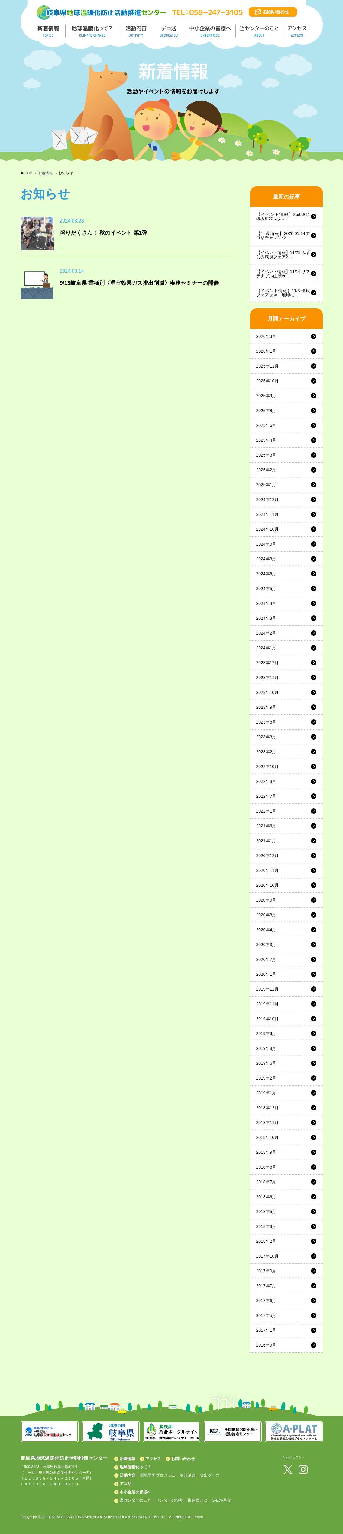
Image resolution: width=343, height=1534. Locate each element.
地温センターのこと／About (260, 31)
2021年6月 (266, 825)
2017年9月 (266, 1270)
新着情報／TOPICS (49, 31)
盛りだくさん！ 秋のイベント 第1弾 (103, 233)
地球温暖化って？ (135, 1467)
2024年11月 (267, 514)
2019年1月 (266, 1092)
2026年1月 (266, 351)
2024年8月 (266, 558)
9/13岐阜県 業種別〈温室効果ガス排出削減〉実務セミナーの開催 (139, 283)
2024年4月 (266, 603)
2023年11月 (267, 677)
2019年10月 (267, 1018)
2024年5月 (266, 588)
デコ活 (170, 31)
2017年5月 (266, 1315)
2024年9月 (266, 544)
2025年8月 (266, 410)
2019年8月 (266, 1048)
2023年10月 (267, 692)
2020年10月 (267, 885)
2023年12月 (267, 662)
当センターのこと (135, 1500)
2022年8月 (266, 781)
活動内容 (127, 1475)
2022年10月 (267, 766)
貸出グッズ (210, 1475)
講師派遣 (188, 1475)
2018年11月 (267, 1122)
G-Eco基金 (221, 1500)
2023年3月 (266, 736)
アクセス (153, 1458)
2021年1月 (266, 840)
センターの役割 (169, 1500)
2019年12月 (267, 989)
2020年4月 (266, 929)
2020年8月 (266, 914)
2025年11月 (267, 366)
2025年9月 (266, 395)
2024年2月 (266, 633)
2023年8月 (266, 722)
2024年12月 (267, 499)
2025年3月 (266, 455)
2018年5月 (266, 1211)
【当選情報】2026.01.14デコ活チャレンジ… (283, 235)
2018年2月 (266, 1241)
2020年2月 (266, 959)
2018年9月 (266, 1152)
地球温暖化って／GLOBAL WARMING (92, 31)
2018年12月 (267, 1107)
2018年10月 (267, 1137)
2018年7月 (266, 1181)
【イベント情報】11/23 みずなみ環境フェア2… (283, 254)
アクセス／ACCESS (297, 31)
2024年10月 (267, 529)
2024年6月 (266, 573)
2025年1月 (266, 484)
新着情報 (45, 173)
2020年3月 (266, 944)
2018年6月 (266, 1196)
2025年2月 (266, 469)
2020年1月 (266, 974)
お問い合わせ (183, 1458)
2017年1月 (266, 1330)
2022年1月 (266, 811)
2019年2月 (266, 1078)
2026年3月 (266, 336)
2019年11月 (267, 1003)
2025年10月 (267, 380)
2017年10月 (267, 1256)
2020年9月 (266, 900)
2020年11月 (267, 870)
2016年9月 (266, 1345)
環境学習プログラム (157, 1475)
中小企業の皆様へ (211, 31)
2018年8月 (266, 1167)
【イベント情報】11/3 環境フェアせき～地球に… (283, 292)
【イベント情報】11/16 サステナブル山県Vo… (283, 273)
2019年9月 (266, 1033)
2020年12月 (267, 855)
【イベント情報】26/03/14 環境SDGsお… (283, 216)
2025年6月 (266, 425)
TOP (28, 173)
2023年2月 (266, 751)
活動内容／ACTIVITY (136, 31)
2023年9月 (266, 707)
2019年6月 (266, 1063)
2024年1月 (266, 647)
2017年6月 (266, 1300)
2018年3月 (266, 1226)
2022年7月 (266, 796)
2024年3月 (266, 618)
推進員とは (197, 1500)
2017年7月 (266, 1285)
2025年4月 (266, 440)
